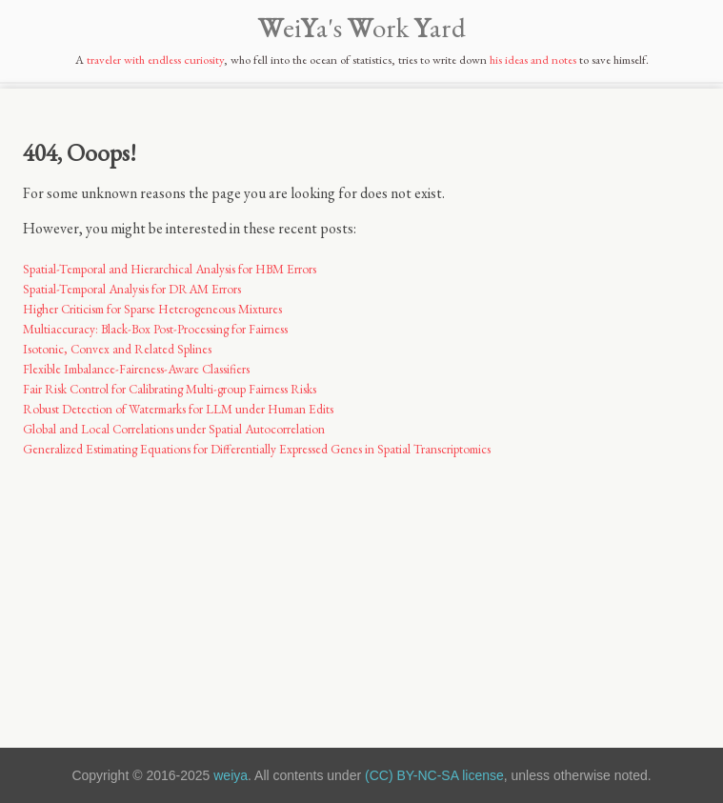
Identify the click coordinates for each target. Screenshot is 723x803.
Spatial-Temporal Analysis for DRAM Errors (132, 289)
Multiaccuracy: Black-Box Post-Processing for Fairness (155, 329)
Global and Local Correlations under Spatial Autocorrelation (174, 429)
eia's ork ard (362, 28)
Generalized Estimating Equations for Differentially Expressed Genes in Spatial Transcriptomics (257, 449)
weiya (230, 775)
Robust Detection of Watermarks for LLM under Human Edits (178, 409)
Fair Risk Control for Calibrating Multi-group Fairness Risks (169, 389)
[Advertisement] (361, 591)
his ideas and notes (533, 59)
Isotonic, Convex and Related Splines (117, 349)
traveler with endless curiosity (155, 59)
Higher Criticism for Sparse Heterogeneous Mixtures (152, 309)
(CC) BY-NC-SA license (434, 775)
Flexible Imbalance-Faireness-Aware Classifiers (136, 369)
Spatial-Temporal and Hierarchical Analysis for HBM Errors (169, 269)
